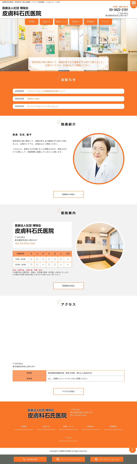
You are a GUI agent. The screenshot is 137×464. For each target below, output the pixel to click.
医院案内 (90, 22)
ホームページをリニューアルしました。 (43, 106)
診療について (61, 22)
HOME (31, 22)
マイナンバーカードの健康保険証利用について (46, 91)
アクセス (105, 22)
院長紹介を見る (68, 194)
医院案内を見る (68, 286)
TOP (132, 450)
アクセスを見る (68, 391)
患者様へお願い (33, 99)
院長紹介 (75, 22)
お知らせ (46, 22)
